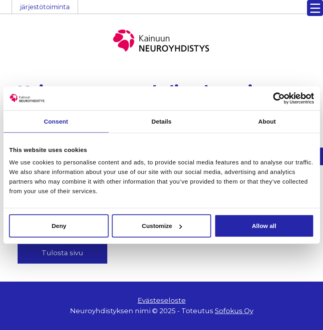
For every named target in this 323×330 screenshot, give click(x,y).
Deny (59, 225)
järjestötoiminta (45, 7)
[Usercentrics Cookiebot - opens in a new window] (279, 98)
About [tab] (267, 121)
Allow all (264, 225)
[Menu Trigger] (315, 8)
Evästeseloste (162, 300)
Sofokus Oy (234, 311)
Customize (162, 225)
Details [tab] (162, 121)
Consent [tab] (56, 121)
